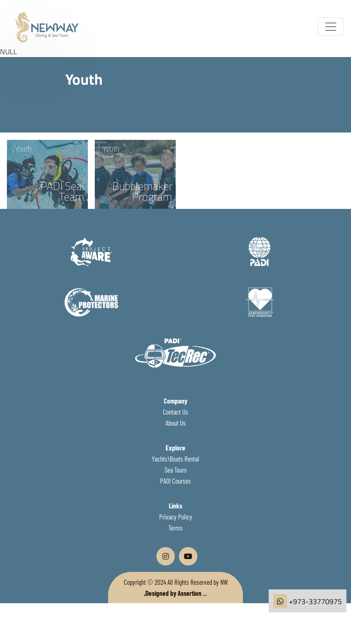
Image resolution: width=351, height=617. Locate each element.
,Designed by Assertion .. (175, 593)
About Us (176, 423)
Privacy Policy (175, 517)
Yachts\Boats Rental (175, 459)
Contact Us (175, 412)
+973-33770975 (315, 601)
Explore (175, 448)
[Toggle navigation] (331, 26)
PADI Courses (175, 481)
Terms (175, 528)
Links (175, 506)
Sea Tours (176, 470)
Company (175, 401)
